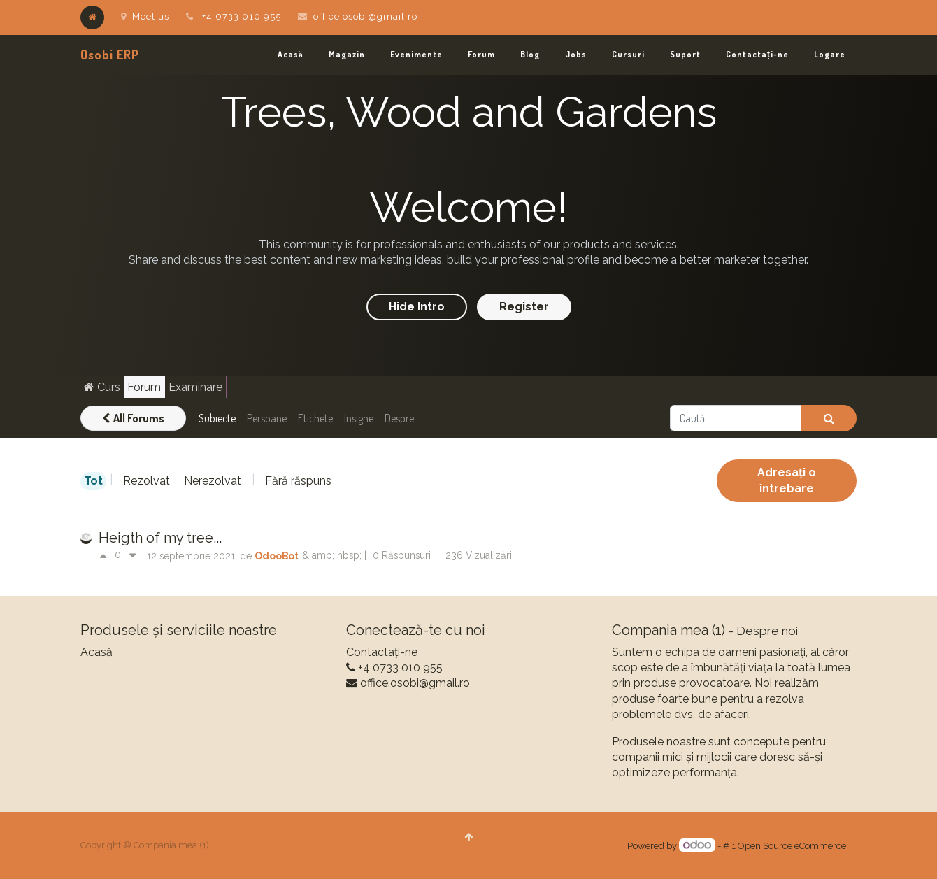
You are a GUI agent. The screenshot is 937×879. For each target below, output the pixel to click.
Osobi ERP (109, 54)
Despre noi (767, 631)
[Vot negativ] (132, 556)
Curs (102, 387)
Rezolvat (146, 480)
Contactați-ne (381, 652)
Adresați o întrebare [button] (786, 480)
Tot (93, 480)
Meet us (145, 16)
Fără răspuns (298, 480)
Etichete (315, 418)
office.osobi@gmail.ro (365, 16)
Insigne (358, 418)
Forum (144, 387)
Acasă (96, 652)
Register (524, 306)
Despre (399, 418)
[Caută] (829, 418)
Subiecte (217, 418)
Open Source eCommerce (792, 846)
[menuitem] (290, 54)
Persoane (267, 418)
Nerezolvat (212, 480)
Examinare (195, 387)
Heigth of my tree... (160, 537)
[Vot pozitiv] (107, 556)
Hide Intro (417, 306)
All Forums (133, 418)
